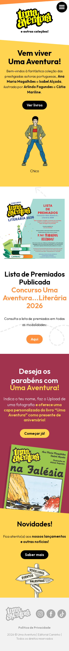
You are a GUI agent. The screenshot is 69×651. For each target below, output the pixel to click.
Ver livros (35, 105)
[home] (34, 22)
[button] (66, 3)
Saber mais (34, 554)
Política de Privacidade (34, 627)
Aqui (34, 339)
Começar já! (34, 433)
